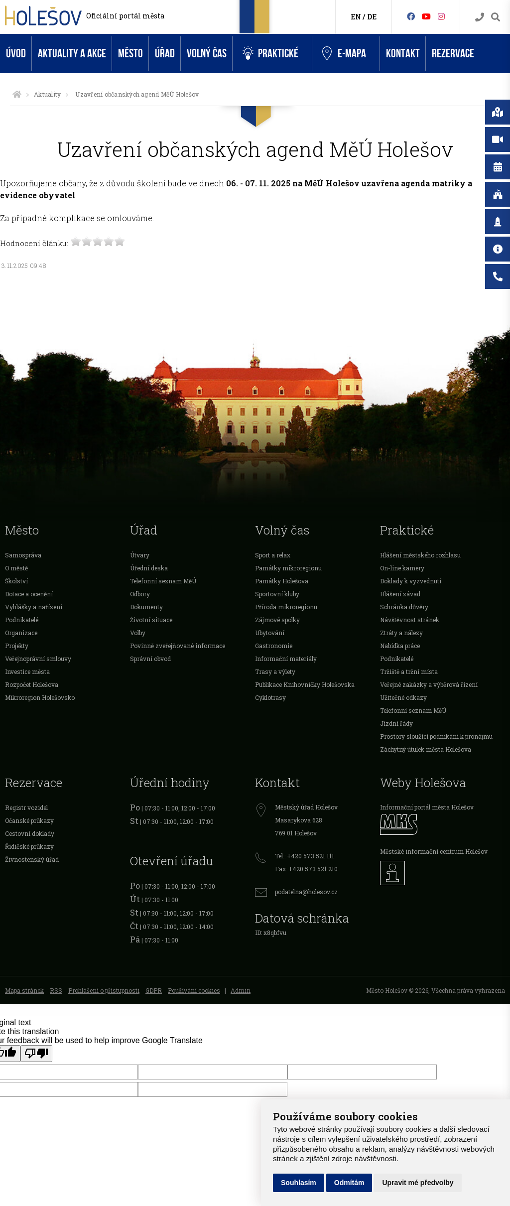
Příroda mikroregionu (286, 607)
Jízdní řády (396, 723)
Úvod (16, 53)
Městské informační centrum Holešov (434, 851)
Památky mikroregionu (288, 568)
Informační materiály (286, 659)
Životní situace (151, 620)
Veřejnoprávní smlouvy (38, 659)
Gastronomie (273, 646)
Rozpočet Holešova (31, 684)
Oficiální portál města (125, 15)
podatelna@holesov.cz (306, 892)
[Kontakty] (479, 17)
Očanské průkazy (29, 820)
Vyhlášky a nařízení (33, 607)
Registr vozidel (26, 807)
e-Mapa (344, 53)
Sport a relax (272, 555)
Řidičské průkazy (29, 846)
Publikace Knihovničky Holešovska (305, 684)
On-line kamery (402, 568)
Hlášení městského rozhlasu (420, 555)
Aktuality (47, 94)
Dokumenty (146, 607)
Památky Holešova (281, 581)
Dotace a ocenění (29, 594)
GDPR (153, 990)
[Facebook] (410, 16)
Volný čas (207, 53)
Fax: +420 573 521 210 (306, 869)
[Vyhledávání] (495, 17)
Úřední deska (149, 568)
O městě (16, 568)
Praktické (270, 53)
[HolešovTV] (426, 16)
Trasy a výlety (275, 671)
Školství (16, 581)
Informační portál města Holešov (427, 807)
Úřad (165, 53)
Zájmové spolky (277, 620)
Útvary (139, 555)
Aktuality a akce (72, 53)
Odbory (140, 594)
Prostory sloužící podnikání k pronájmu (436, 736)
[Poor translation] (36, 1053)
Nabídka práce (400, 646)
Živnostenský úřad (32, 859)
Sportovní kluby (277, 594)
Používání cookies (194, 990)
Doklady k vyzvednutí (410, 581)
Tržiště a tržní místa (409, 671)
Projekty (16, 646)
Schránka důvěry (404, 607)
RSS (56, 990)
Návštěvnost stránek (409, 620)
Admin (241, 990)
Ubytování (269, 633)
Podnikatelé (21, 620)
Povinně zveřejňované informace (177, 646)
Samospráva (23, 555)
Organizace (21, 633)
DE (372, 16)
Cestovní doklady (29, 833)
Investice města (27, 671)
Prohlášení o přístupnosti (103, 990)
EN (356, 16)
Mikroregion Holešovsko (40, 697)
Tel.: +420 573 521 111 (304, 856)
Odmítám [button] (349, 1183)
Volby (137, 633)
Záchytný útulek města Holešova (425, 749)
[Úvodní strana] (16, 94)
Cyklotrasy (270, 697)
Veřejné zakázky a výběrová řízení (429, 684)
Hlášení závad (400, 594)
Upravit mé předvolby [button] (417, 1183)
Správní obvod (150, 659)
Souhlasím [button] (298, 1183)
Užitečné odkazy (403, 697)
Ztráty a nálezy (401, 633)
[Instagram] (441, 16)
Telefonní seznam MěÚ (163, 581)
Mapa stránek (24, 990)
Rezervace (453, 53)
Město (130, 53)
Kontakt (403, 53)
